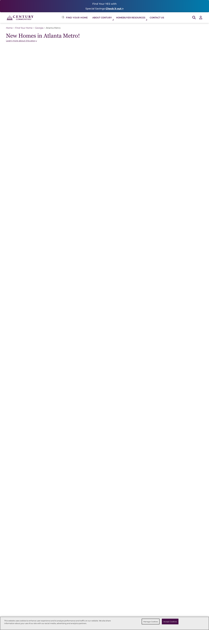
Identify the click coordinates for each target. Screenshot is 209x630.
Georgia (39, 27)
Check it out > (115, 8)
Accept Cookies (170, 621)
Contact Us (157, 17)
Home (9, 27)
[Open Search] (194, 17)
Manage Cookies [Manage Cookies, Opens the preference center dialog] (150, 621)
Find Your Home (24, 27)
